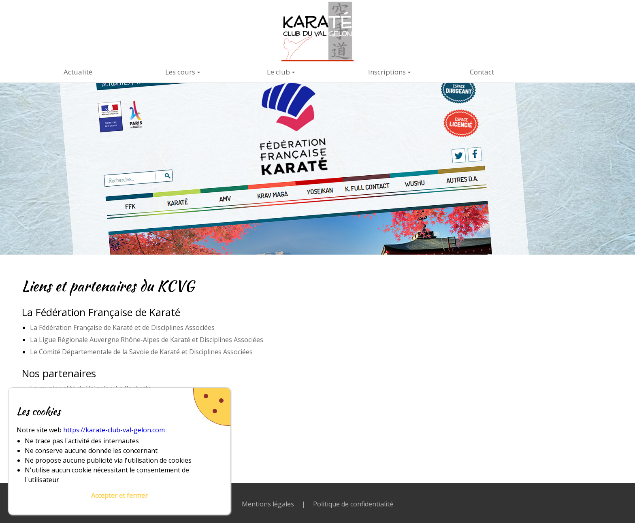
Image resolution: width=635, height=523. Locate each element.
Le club (278, 72)
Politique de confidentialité (353, 504)
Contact (482, 72)
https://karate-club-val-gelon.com (114, 429)
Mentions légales (268, 504)
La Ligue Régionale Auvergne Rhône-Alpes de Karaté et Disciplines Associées (146, 339)
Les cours (180, 72)
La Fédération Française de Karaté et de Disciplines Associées (122, 327)
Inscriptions (387, 72)
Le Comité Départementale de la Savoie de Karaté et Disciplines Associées (141, 351)
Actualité (78, 72)
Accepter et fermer (119, 495)
